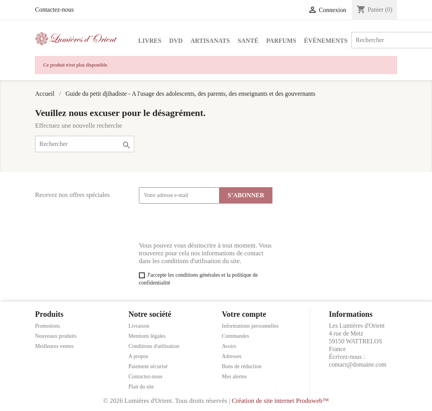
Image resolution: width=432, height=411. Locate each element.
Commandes (235, 336)
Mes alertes (234, 376)
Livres (150, 40)
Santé (248, 40)
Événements (326, 40)
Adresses (232, 356)
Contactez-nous (54, 9)
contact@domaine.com (357, 364)
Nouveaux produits (56, 336)
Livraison (138, 326)
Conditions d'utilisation (153, 346)
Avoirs (229, 346)
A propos (138, 356)
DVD (176, 40)
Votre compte (244, 314)
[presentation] (198, 222)
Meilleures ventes (54, 346)
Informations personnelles (250, 326)
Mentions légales (146, 336)
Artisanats (210, 40)
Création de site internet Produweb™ (280, 400)
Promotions (47, 326)
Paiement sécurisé (148, 366)
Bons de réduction (242, 366)
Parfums (281, 40)
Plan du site (141, 387)
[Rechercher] (84, 144)
